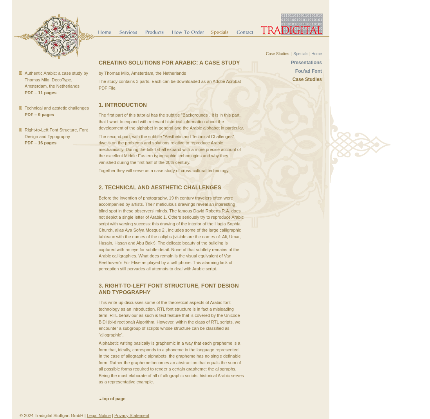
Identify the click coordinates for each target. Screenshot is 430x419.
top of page (112, 398)
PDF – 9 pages (39, 114)
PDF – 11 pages (40, 92)
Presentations (306, 62)
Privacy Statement (131, 415)
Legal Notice (99, 415)
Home (316, 54)
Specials (300, 54)
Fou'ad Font (308, 71)
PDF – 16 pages (40, 142)
